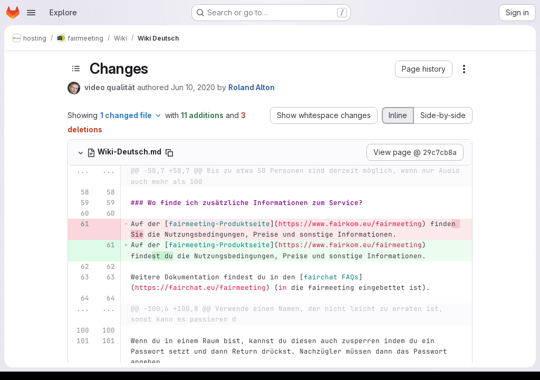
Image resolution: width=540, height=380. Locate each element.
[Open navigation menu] (31, 12)
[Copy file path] (169, 153)
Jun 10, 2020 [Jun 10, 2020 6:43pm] (193, 87)
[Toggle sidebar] (76, 68)
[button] (423, 69)
